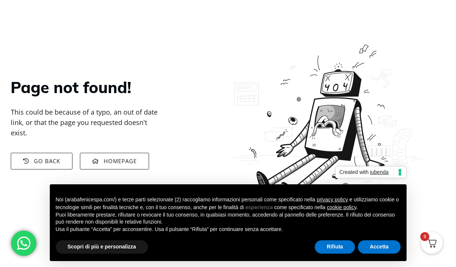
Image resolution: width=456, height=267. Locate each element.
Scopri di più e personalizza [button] (102, 247)
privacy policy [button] (332, 199)
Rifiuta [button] (335, 247)
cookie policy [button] (341, 207)
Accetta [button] (379, 247)
